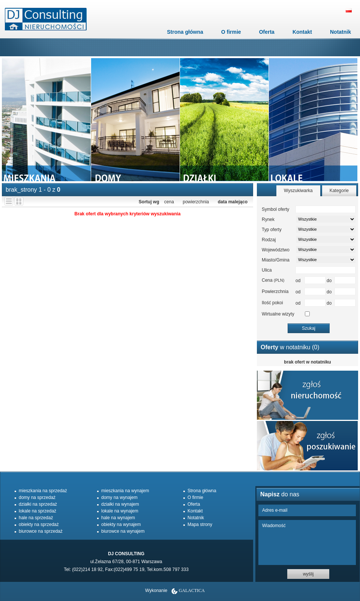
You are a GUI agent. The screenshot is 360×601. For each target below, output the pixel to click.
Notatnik (340, 32)
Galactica (192, 590)
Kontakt (302, 32)
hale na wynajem (118, 517)
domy (135, 119)
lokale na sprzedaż (37, 511)
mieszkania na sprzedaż (43, 490)
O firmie (231, 32)
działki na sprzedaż (38, 504)
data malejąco (233, 201)
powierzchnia (196, 201)
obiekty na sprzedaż (39, 524)
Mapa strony (200, 524)
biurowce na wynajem (122, 531)
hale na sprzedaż (36, 517)
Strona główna (185, 32)
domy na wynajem (119, 497)
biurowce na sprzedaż (41, 531)
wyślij (308, 574)
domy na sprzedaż (37, 497)
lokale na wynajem (119, 511)
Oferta (266, 32)
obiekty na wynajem (121, 524)
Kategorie (339, 190)
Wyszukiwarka (298, 190)
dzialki (224, 119)
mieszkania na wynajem (125, 490)
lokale (312, 119)
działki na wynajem (120, 504)
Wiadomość (307, 542)
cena (169, 201)
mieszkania (46, 119)
